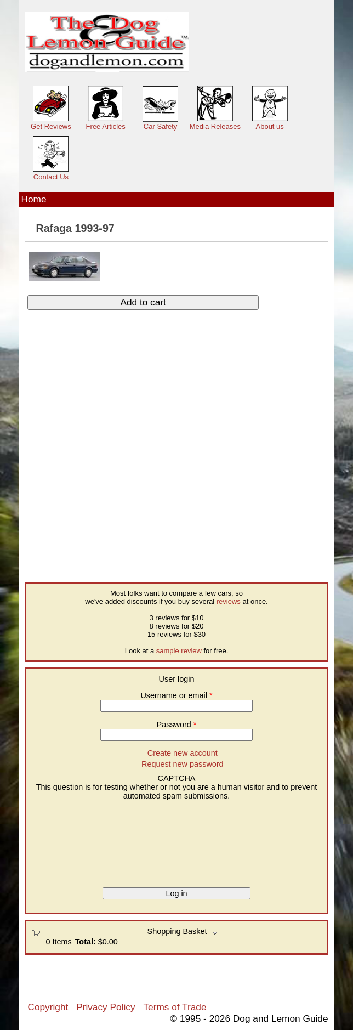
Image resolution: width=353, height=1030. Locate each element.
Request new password (182, 764)
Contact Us (51, 177)
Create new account (182, 753)
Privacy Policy (105, 1006)
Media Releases (215, 126)
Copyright (47, 1006)
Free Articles (106, 126)
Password (177, 724)
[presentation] (77, 839)
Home (33, 199)
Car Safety (160, 126)
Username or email (176, 695)
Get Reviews (51, 126)
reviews (229, 601)
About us (270, 126)
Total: (85, 941)
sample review (179, 651)
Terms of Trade (174, 1006)
